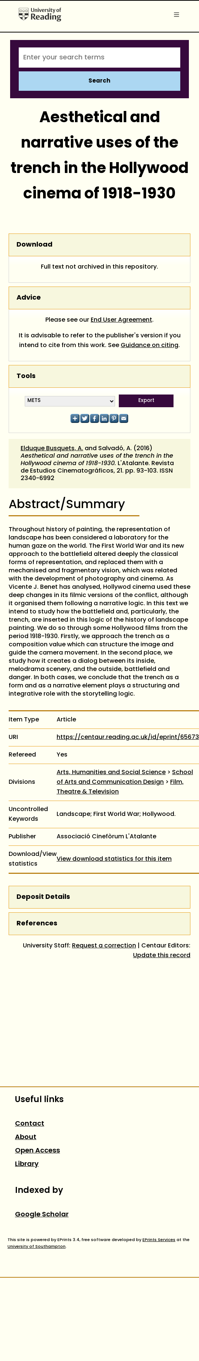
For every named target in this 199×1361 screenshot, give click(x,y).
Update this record (161, 956)
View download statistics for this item (114, 859)
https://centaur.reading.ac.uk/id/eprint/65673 (128, 737)
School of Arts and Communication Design (125, 777)
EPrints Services (158, 1240)
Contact (29, 1124)
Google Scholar (42, 1215)
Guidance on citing (149, 345)
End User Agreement (121, 320)
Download (34, 245)
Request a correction (104, 946)
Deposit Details (43, 897)
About (25, 1137)
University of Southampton (36, 1246)
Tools (26, 376)
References (36, 923)
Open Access (37, 1151)
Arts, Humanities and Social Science (111, 772)
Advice (28, 298)
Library (27, 1164)
